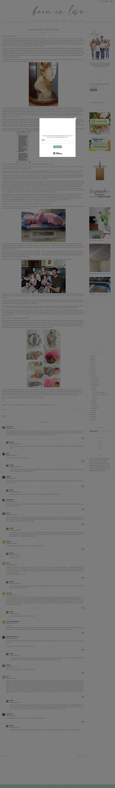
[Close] (75, 118)
